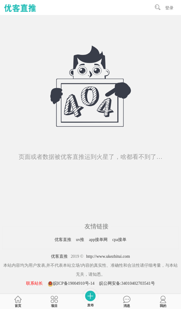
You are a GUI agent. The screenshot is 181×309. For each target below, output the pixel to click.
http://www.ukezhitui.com (108, 256)
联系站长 (34, 283)
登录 (169, 8)
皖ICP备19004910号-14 (72, 283)
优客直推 (64, 239)
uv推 (80, 239)
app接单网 (99, 239)
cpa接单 (119, 239)
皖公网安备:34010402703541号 (127, 283)
